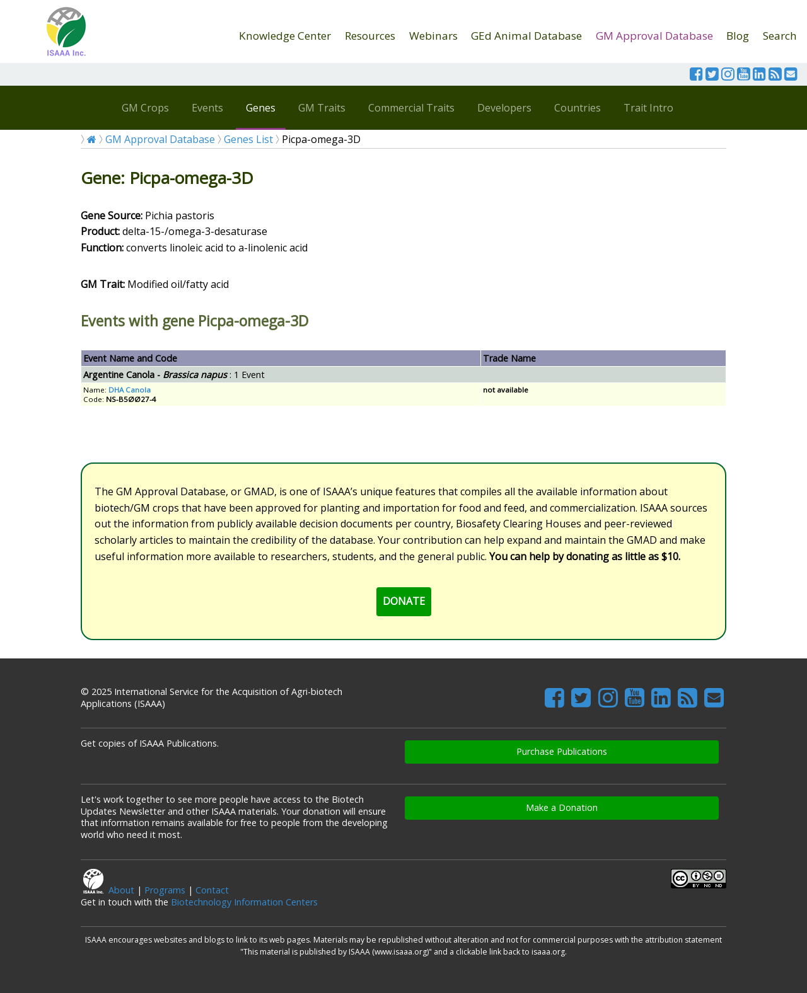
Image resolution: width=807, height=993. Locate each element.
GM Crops (145, 108)
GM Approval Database (654, 35)
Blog (737, 35)
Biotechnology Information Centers (244, 902)
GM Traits (321, 108)
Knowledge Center (285, 35)
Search (780, 35)
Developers (504, 108)
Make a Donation (562, 807)
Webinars (433, 35)
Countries (577, 108)
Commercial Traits (411, 108)
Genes (261, 108)
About (121, 890)
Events (207, 108)
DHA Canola (129, 389)
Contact (212, 890)
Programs (164, 890)
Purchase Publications (561, 751)
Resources (370, 35)
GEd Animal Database (526, 35)
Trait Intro (648, 108)
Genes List (248, 139)
